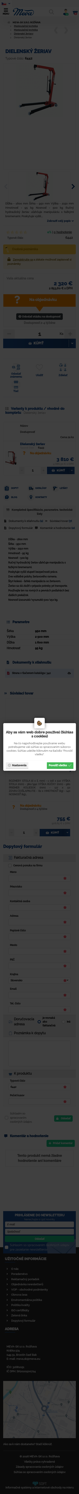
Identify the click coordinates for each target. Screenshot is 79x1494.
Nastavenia (17, 765)
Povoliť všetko (60, 765)
